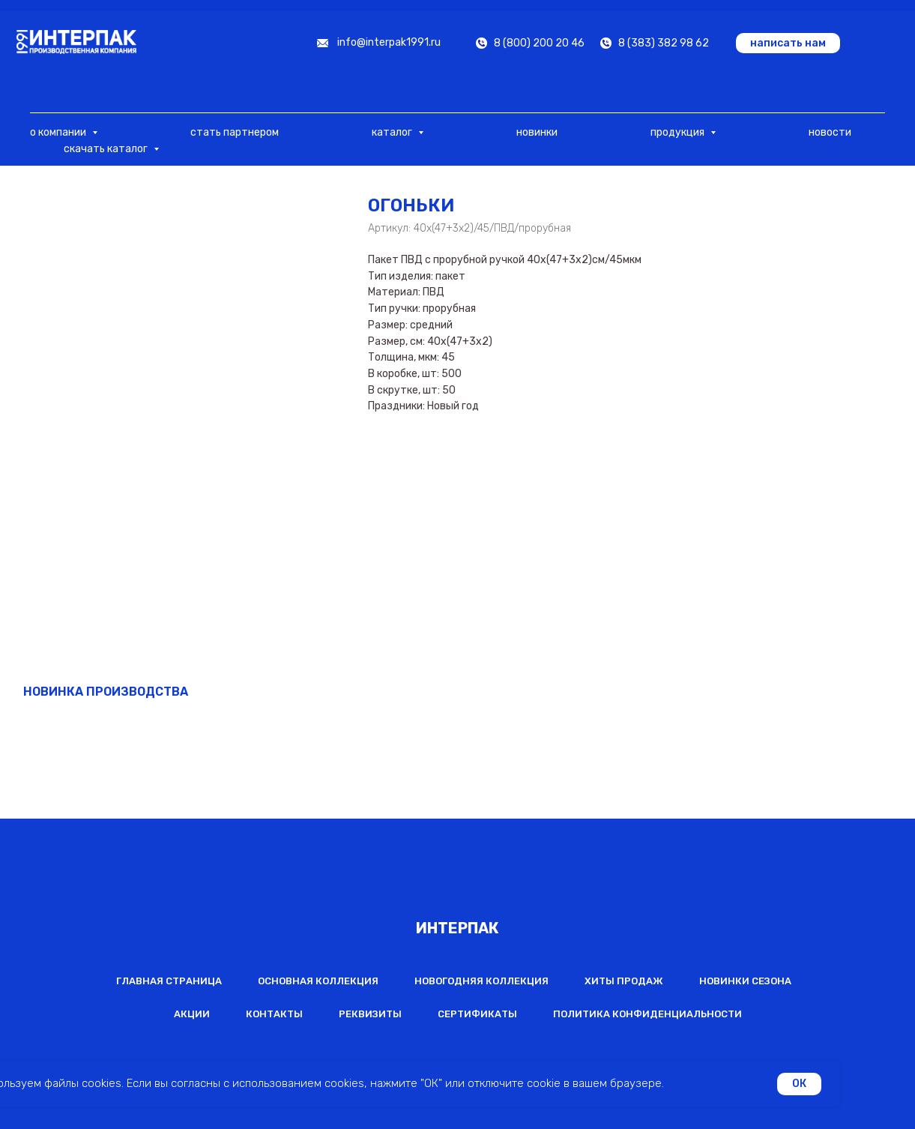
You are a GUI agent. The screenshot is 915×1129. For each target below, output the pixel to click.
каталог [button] (393, 132)
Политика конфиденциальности (647, 1014)
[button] (788, 43)
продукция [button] (678, 132)
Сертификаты (477, 1014)
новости (830, 132)
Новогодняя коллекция (481, 981)
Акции (192, 1014)
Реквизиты (370, 1014)
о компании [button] (59, 132)
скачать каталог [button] (107, 148)
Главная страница (169, 981)
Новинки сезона (745, 981)
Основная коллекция (318, 981)
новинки (537, 132)
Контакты (274, 1014)
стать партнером (234, 132)
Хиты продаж (624, 981)
